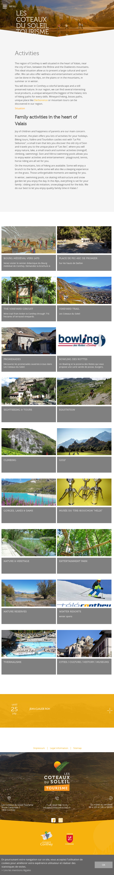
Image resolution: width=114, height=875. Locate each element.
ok (103, 865)
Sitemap (77, 748)
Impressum (39, 748)
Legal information (59, 748)
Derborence (41, 100)
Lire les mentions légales (17, 870)
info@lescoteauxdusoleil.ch (57, 807)
